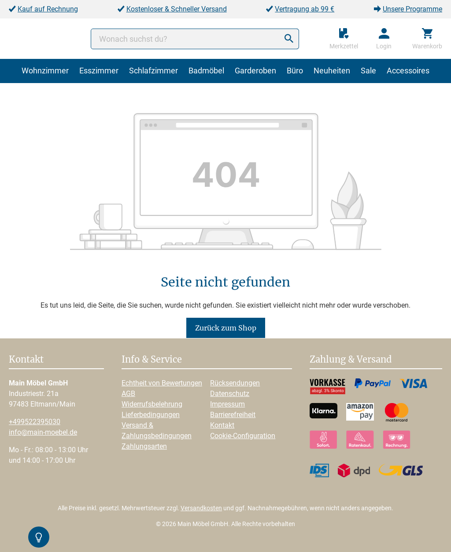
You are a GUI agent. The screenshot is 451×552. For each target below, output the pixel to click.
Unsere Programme (412, 9)
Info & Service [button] (152, 360)
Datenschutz (229, 393)
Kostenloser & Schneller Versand (176, 9)
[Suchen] (289, 39)
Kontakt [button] (26, 360)
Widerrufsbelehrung (152, 404)
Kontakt (222, 425)
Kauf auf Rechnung (48, 9)
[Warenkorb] (427, 38)
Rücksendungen (235, 383)
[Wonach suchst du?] (195, 39)
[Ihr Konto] (384, 38)
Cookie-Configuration (242, 436)
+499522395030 (34, 422)
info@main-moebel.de (43, 432)
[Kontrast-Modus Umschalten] (38, 537)
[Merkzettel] (343, 38)
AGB (128, 393)
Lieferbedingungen (151, 414)
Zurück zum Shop (225, 327)
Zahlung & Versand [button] (351, 360)
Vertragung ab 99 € (304, 9)
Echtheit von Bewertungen (162, 383)
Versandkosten (201, 508)
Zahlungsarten (144, 446)
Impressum (227, 404)
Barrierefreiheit (232, 414)
